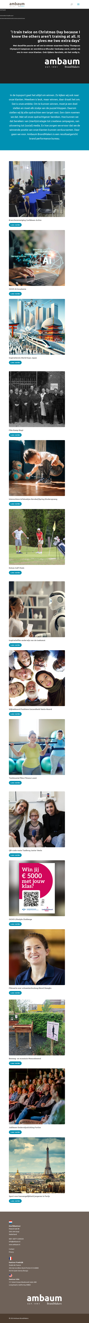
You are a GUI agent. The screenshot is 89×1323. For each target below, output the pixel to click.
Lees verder (15, 225)
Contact (11, 1249)
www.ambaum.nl (14, 1244)
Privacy (11, 1252)
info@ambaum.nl (14, 1241)
